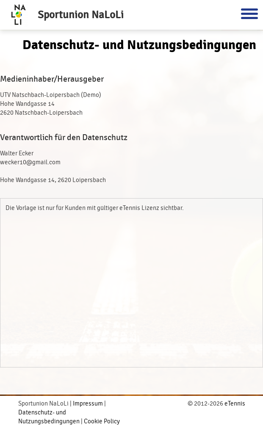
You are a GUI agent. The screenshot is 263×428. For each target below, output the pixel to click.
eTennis (234, 403)
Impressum (88, 403)
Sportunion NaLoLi (81, 15)
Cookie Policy (102, 421)
